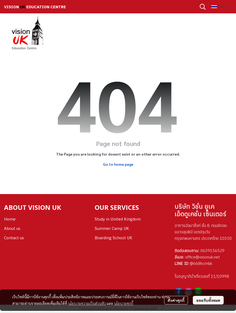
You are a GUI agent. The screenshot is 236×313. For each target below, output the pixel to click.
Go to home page (118, 164)
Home (10, 219)
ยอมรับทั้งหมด (208, 300)
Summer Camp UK (112, 228)
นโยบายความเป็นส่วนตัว (87, 303)
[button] (202, 6)
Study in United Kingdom (118, 219)
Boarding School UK (113, 237)
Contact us (14, 237)
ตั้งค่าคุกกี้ (176, 300)
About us (12, 228)
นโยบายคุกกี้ (123, 303)
